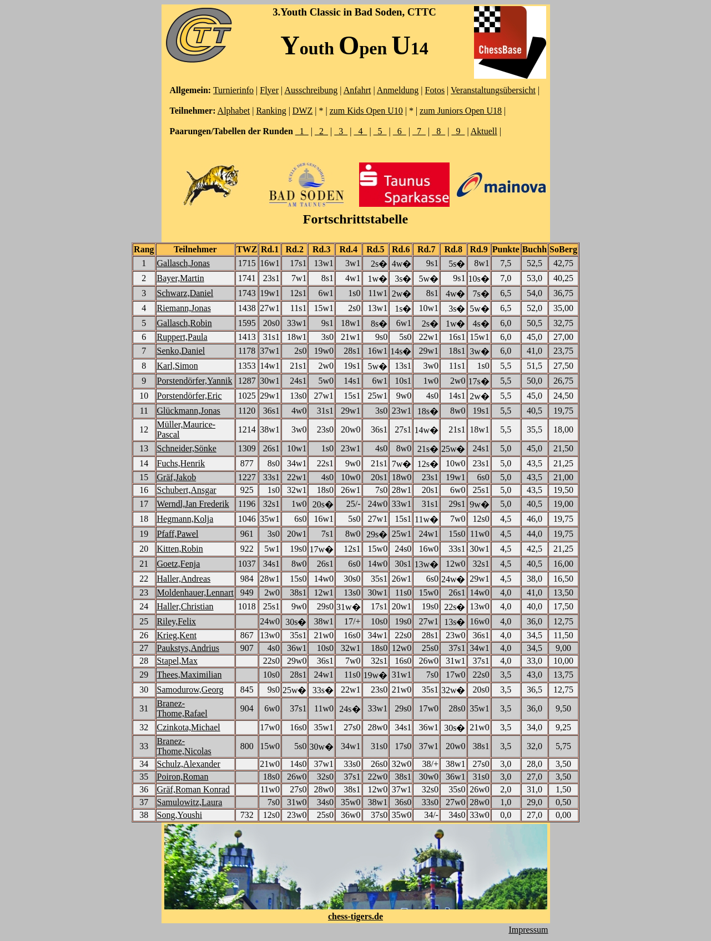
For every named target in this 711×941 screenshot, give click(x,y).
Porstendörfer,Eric (189, 395)
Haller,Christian (185, 606)
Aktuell (484, 131)
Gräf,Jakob (176, 477)
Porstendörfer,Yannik (195, 380)
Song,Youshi (180, 815)
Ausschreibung (310, 90)
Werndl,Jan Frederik (193, 503)
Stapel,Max (177, 660)
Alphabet (234, 110)
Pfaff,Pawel (178, 533)
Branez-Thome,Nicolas (184, 746)
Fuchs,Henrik (181, 463)
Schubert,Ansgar (186, 490)
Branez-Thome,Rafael (182, 708)
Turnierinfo (233, 90)
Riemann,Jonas (184, 308)
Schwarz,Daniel (185, 293)
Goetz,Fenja (178, 563)
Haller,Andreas (184, 578)
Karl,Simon (177, 365)
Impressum (528, 929)
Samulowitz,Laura (190, 802)
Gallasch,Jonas (183, 263)
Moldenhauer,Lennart (195, 592)
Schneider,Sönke (186, 448)
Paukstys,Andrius (188, 648)
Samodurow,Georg (190, 689)
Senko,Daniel (181, 350)
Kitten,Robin (180, 548)
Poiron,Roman (183, 776)
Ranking (271, 110)
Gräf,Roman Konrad (193, 789)
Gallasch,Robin (184, 323)
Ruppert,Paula (182, 337)
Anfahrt (357, 90)
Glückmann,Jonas (188, 410)
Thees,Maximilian (189, 674)
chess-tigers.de (355, 916)
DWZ (302, 110)
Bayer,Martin (180, 278)
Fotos (435, 90)
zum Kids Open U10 (366, 110)
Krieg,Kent (177, 635)
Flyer (269, 90)
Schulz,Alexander (188, 764)
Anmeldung (398, 90)
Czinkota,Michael (188, 727)
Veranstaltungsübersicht (493, 90)
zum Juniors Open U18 (461, 110)
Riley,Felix (176, 621)
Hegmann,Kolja (185, 518)
